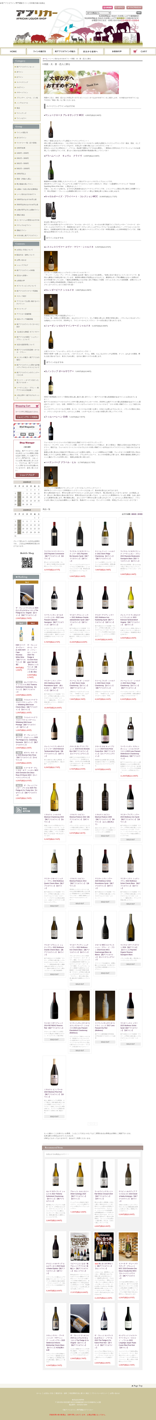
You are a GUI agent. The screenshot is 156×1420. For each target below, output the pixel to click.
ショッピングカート (143, 51)
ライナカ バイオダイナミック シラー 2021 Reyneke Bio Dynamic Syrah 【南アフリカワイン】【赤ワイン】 (80, 556)
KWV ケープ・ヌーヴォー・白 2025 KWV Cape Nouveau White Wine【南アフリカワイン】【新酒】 (21, 654)
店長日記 (27, 475)
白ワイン (20, 77)
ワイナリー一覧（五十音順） (27, 143)
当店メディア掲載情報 (25, 319)
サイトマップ (21, 309)
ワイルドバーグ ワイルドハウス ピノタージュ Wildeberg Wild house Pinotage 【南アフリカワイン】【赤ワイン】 (26, 722)
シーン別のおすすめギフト (26, 194)
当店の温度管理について (26, 345)
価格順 (133, 514)
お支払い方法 (48, 1393)
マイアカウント (134, 7)
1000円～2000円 (23, 153)
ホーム (13, 51)
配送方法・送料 (61, 1393)
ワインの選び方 (39, 51)
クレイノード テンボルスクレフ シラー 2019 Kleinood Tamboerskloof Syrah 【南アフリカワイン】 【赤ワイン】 (54, 751)
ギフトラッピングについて (26, 286)
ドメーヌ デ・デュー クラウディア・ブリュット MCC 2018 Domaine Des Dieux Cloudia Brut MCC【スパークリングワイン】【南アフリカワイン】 (128, 1271)
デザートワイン (22, 93)
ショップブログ (22, 265)
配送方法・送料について (26, 255)
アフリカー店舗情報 (24, 314)
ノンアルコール (22, 103)
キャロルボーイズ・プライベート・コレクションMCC (71, 196)
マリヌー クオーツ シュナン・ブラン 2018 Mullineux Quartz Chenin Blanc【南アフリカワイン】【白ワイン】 (54, 883)
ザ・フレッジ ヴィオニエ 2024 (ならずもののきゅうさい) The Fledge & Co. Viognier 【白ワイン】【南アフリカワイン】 (79, 1340)
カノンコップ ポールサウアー (59, 371)
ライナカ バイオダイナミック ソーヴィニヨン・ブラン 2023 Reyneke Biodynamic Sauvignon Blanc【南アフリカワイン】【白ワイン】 (130, 556)
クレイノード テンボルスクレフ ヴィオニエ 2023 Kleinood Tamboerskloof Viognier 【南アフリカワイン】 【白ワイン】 (130, 620)
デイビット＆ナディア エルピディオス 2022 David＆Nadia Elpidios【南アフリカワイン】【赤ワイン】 (55, 1268)
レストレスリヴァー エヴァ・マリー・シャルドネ (69, 247)
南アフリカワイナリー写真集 (27, 291)
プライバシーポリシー (99, 1393)
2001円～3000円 (23, 158)
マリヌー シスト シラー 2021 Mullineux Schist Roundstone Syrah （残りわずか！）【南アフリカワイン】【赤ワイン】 (54, 685)
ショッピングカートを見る (27, 417)
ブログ (91, 51)
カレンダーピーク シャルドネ (59, 290)
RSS (25, 809)
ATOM (26, 811)
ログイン (119, 7)
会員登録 (107, 7)
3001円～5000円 (23, 163)
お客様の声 (21, 281)
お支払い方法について (25, 250)
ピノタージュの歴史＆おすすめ (28, 220)
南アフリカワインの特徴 (26, 270)
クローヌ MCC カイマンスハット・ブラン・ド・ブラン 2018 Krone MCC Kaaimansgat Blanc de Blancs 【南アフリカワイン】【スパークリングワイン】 (105, 952)
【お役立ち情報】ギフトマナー (28, 332)
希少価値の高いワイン (25, 184)
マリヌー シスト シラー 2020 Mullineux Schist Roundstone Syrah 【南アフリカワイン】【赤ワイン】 (104, 883)
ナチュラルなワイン (24, 225)
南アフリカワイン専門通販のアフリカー (78, 1410)
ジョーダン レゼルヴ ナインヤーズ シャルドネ (67, 326)
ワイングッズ (21, 113)
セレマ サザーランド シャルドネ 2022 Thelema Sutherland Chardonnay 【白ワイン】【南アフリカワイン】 (55, 1196)
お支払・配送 (65, 51)
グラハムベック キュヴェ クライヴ (63, 156)
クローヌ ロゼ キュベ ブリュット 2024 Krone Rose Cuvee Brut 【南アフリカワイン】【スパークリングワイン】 (105, 751)
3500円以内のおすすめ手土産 (27, 205)
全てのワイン (21, 138)
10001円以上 (21, 174)
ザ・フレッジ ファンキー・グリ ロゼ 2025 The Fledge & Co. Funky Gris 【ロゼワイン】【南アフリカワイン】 (26, 790)
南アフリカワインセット (26, 67)
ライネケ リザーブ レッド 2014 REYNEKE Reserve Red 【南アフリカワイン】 (54, 1025)
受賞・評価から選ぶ (24, 179)
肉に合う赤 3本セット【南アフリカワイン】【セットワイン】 (104, 1266)
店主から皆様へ (22, 275)
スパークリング (22, 82)
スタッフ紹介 (21, 296)
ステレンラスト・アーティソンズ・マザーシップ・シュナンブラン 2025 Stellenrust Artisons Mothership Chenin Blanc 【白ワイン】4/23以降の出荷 (55, 1342)
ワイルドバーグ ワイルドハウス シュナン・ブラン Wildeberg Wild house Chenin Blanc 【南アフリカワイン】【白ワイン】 (26, 704)
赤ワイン (20, 72)
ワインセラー (21, 118)
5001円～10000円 (23, 169)
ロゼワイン (21, 87)
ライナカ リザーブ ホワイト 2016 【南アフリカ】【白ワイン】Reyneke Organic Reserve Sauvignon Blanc (129, 950)
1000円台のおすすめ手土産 (27, 199)
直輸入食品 (21, 215)
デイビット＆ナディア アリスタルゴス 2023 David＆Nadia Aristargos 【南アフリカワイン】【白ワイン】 (128, 1196)
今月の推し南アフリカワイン (27, 235)
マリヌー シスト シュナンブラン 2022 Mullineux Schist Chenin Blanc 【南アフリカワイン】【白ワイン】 (130, 883)
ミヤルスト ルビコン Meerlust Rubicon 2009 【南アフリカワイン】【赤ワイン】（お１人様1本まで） (105, 819)
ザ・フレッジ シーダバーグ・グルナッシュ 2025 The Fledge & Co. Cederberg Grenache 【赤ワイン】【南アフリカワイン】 (27, 740)
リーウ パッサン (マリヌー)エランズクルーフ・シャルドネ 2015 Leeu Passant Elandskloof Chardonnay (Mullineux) (80, 1028)
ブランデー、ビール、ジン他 (27, 98)
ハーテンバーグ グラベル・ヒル (60, 462)
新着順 (140, 514)
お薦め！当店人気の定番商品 (27, 189)
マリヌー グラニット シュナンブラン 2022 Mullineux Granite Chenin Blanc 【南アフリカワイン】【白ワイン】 (54, 950)
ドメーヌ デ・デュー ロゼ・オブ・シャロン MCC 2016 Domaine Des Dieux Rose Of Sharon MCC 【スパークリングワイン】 (27, 772)
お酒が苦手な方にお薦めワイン (28, 210)
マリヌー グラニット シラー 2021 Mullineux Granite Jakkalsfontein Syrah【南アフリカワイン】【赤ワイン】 (80, 620)
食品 (18, 108)
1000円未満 (21, 148)
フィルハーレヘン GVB (56, 417)
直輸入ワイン (21, 230)
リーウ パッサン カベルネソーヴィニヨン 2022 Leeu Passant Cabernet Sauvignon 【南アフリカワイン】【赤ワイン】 (54, 620)
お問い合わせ (117, 51)
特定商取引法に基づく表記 (79, 1393)
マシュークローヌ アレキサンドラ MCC (64, 115)
